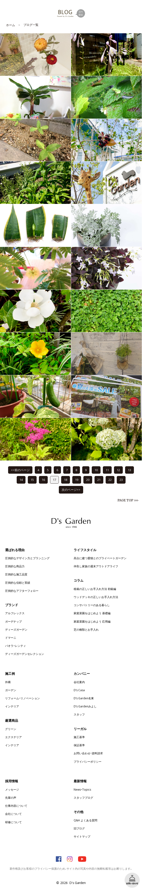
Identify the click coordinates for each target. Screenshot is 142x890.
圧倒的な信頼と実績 (17, 582)
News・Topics (82, 789)
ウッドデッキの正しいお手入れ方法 (96, 597)
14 (21, 479)
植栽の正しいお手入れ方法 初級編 (95, 589)
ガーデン (10, 690)
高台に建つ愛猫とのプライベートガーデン (100, 558)
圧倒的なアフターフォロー (21, 591)
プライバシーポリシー (87, 761)
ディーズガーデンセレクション (24, 654)
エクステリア (13, 737)
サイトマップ (82, 836)
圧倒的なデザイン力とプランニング (27, 558)
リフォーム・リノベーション (22, 698)
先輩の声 (10, 797)
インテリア (12, 706)
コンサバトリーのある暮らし (92, 605)
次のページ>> (71, 489)
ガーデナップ (13, 621)
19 (76, 479)
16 (43, 479)
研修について (13, 822)
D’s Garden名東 (84, 698)
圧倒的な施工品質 (16, 574)
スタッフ (79, 714)
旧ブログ (79, 828)
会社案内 (79, 682)
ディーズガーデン (16, 629)
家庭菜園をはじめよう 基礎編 (92, 613)
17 (54, 479)
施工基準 (79, 737)
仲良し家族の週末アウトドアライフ (96, 566)
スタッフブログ (83, 797)
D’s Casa (79, 690)
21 (99, 479)
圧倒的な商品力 (15, 566)
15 (32, 479)
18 (65, 479)
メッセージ (12, 789)
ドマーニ (10, 637)
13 (129, 470)
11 (107, 470)
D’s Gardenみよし (85, 706)
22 (110, 479)
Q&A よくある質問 (85, 820)
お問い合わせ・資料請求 (88, 753)
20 (87, 479)
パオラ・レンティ (15, 646)
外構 (8, 682)
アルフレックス (15, 613)
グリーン (10, 729)
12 (118, 470)
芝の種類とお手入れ (86, 629)
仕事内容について (16, 806)
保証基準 (79, 745)
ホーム (10, 25)
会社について (13, 814)
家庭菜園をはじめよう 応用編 (92, 621)
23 (121, 479)
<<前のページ (20, 470)
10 (96, 470)
